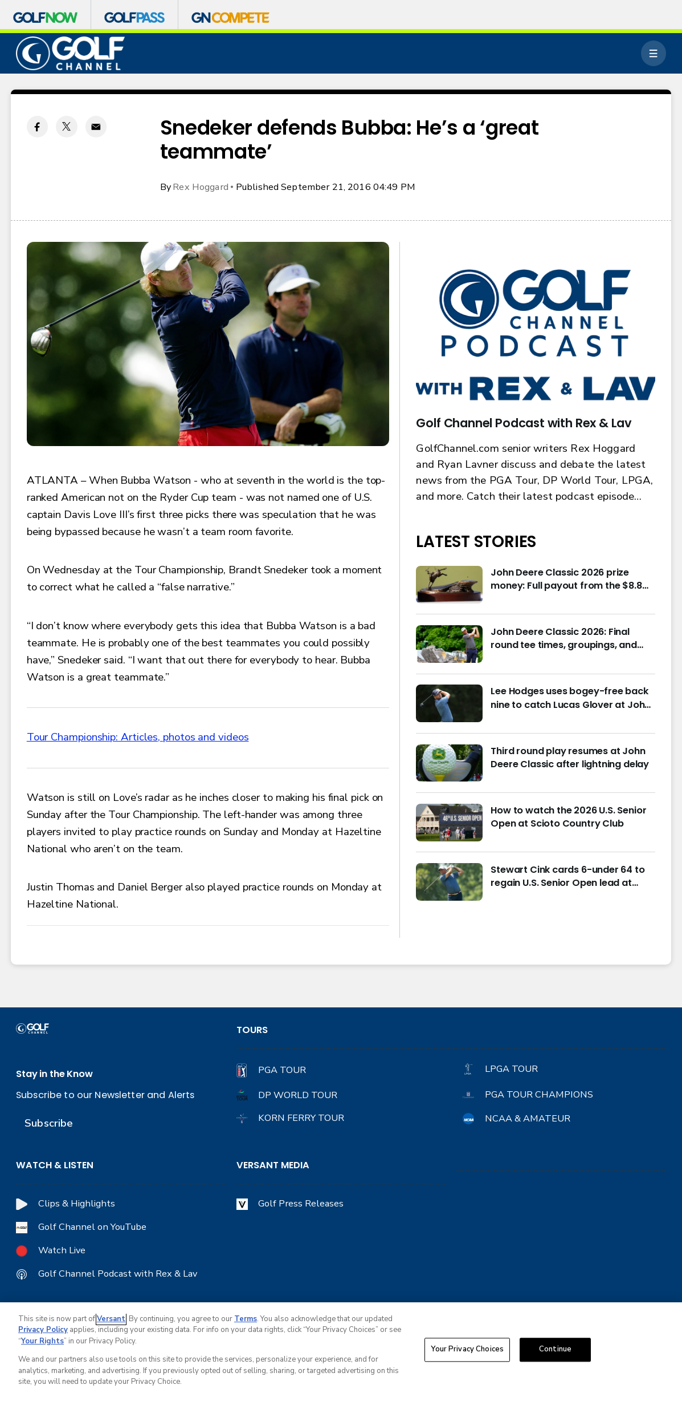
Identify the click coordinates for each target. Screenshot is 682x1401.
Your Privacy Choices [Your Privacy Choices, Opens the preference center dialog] (467, 1350)
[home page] (70, 54)
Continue (555, 1350)
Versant (111, 1319)
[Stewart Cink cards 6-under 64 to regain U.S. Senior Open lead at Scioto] (449, 882)
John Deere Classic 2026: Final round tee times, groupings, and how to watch (563, 638)
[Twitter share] (66, 126)
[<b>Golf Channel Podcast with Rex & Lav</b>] (535, 336)
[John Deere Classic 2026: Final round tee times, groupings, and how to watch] (449, 644)
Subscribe (48, 1123)
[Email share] (96, 126)
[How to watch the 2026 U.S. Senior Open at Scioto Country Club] (449, 822)
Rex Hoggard (200, 186)
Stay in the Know (54, 1073)
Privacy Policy (43, 1330)
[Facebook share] (37, 126)
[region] (341, 1351)
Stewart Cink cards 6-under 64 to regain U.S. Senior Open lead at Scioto (567, 876)
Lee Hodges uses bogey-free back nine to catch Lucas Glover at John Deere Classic (570, 698)
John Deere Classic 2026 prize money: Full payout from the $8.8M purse (570, 579)
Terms (245, 1319)
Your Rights (42, 1341)
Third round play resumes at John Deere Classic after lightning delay (570, 757)
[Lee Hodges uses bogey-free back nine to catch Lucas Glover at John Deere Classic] (449, 703)
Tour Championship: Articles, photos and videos (138, 737)
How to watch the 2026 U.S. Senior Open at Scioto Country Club (568, 817)
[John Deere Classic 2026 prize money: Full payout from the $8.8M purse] (449, 585)
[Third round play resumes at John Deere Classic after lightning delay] (449, 763)
